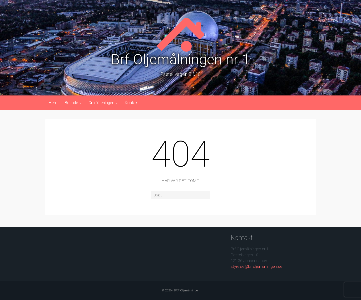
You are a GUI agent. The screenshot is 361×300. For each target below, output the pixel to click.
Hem (53, 102)
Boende (72, 102)
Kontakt (132, 102)
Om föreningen (103, 102)
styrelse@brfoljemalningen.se (256, 266)
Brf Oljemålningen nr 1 (180, 59)
